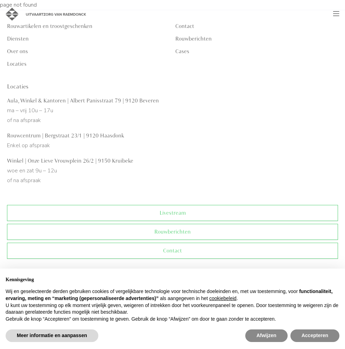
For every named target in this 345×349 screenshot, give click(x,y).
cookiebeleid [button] (223, 298)
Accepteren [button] (315, 335)
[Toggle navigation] (336, 14)
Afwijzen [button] (266, 335)
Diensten (18, 39)
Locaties (17, 64)
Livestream (173, 213)
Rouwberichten (193, 39)
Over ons (17, 51)
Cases (182, 51)
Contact (172, 251)
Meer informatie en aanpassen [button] (52, 335)
